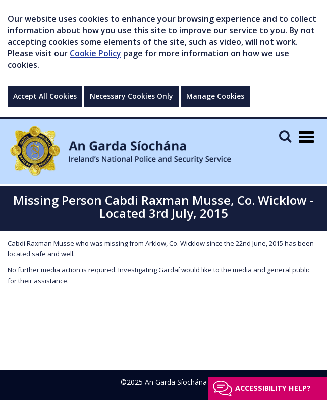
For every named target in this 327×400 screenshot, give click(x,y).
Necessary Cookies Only (131, 96)
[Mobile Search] (285, 136)
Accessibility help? (273, 388)
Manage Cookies (215, 96)
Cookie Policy (95, 53)
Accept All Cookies (45, 96)
